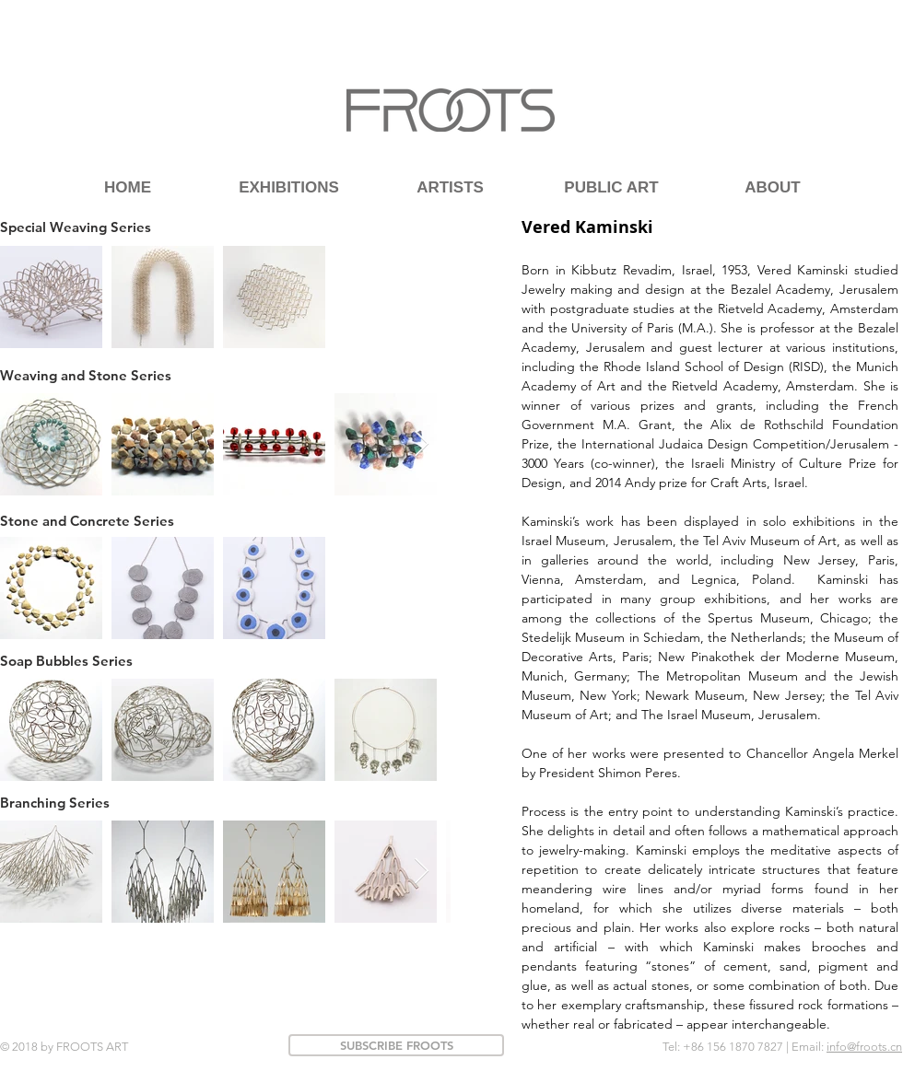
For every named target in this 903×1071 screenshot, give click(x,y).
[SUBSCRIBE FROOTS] (396, 1045)
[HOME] (127, 187)
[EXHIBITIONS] (288, 187)
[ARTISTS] (450, 187)
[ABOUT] (772, 187)
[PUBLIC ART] (611, 187)
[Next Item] (421, 444)
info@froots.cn (864, 1047)
